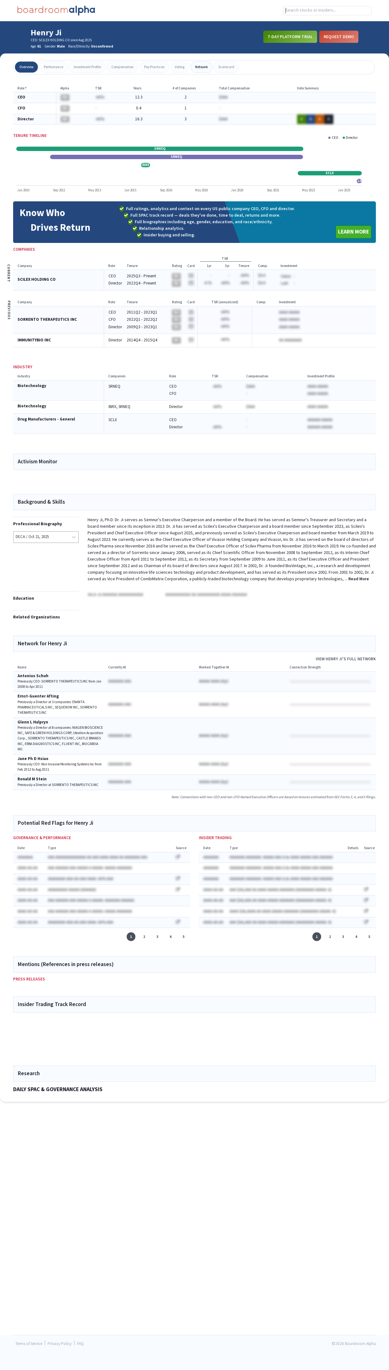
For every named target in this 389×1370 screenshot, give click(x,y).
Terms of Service (28, 1344)
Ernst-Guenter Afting (38, 701)
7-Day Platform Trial (290, 36)
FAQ (80, 1344)
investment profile (87, 67)
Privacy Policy (60, 1344)
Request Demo (339, 36)
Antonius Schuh (33, 681)
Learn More (353, 231)
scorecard (226, 67)
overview (26, 67)
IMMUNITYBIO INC (34, 340)
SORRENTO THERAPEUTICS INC (47, 319)
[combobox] (327, 10)
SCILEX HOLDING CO (37, 279)
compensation (122, 67)
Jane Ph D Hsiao (33, 764)
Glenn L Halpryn (33, 727)
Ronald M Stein (32, 784)
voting (179, 67)
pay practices (154, 67)
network (201, 67)
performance (53, 67)
